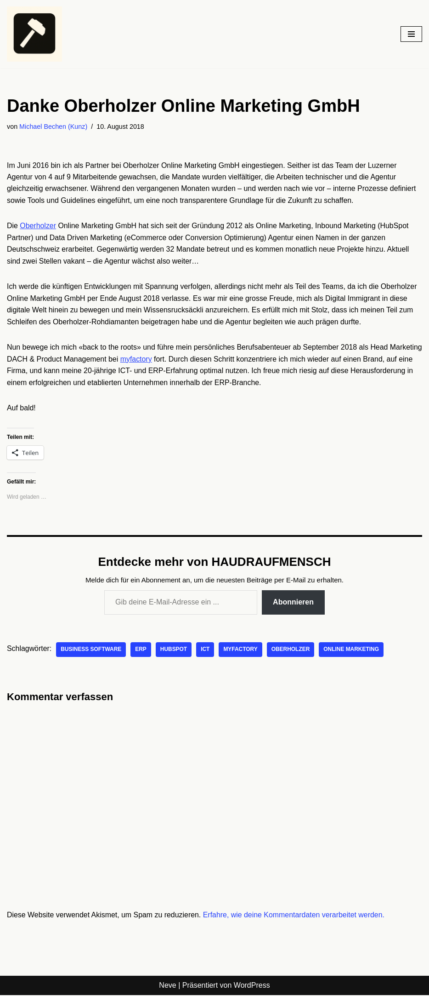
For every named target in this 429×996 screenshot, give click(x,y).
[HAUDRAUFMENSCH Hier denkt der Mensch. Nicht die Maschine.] (34, 34)
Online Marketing (352, 650)
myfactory (171, 359)
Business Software (91, 650)
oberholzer (291, 650)
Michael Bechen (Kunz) (53, 126)
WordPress (252, 986)
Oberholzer (38, 226)
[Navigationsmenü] (411, 34)
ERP (141, 650)
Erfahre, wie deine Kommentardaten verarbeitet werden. (295, 916)
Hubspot (174, 650)
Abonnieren (293, 603)
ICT (206, 650)
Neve (167, 986)
